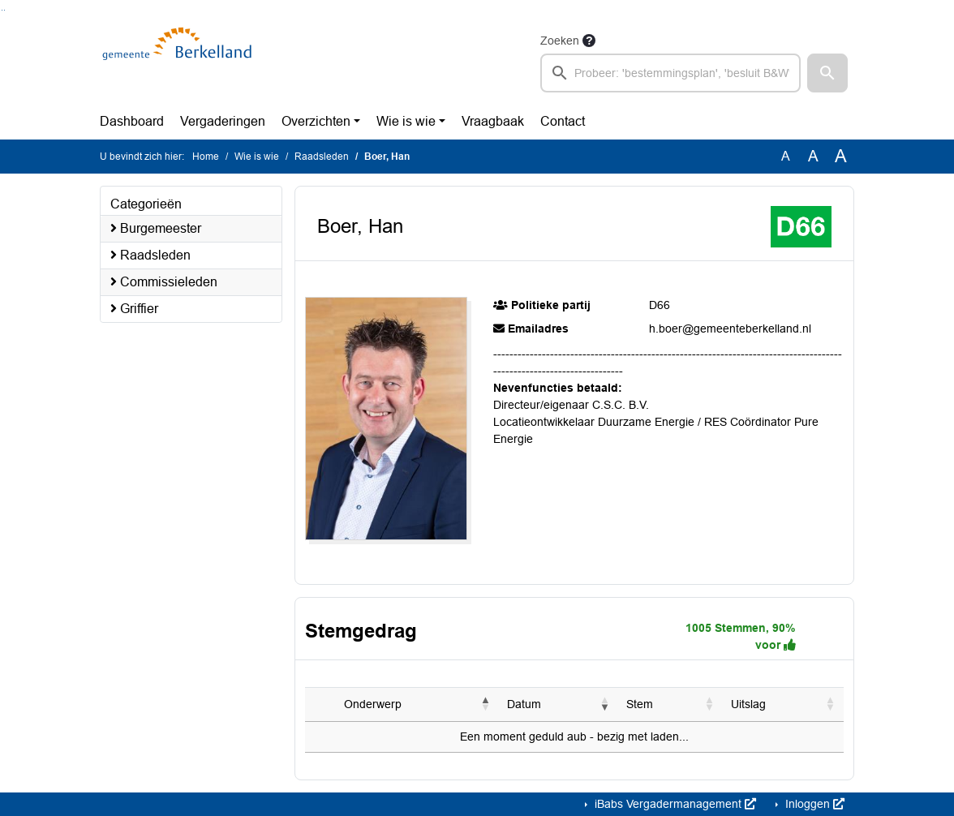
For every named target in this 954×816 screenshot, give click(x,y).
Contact (562, 121)
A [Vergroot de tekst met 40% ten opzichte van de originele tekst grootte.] (841, 156)
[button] (827, 73)
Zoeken (559, 40)
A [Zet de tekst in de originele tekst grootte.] (785, 156)
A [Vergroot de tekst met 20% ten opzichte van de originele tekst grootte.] (813, 156)
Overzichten (315, 121)
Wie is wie (406, 121)
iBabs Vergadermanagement (673, 803)
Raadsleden (321, 156)
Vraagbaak (493, 121)
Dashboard (132, 121)
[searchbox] (670, 73)
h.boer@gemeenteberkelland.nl (730, 328)
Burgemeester (155, 228)
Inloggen (813, 803)
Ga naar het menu (4, 10)
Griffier (134, 309)
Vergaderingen (222, 121)
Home (205, 156)
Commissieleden (163, 282)
